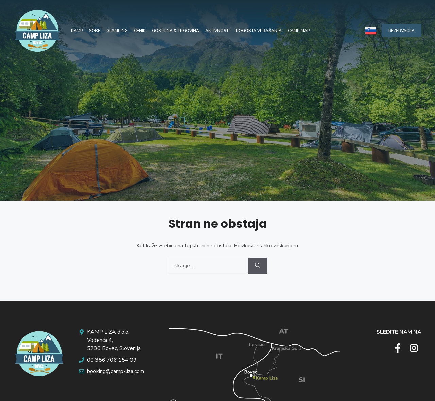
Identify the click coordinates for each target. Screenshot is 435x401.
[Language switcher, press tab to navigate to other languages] (370, 30)
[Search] (257, 266)
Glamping (117, 30)
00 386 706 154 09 (112, 360)
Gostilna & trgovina (175, 30)
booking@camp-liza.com (115, 371)
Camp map (299, 30)
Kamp (77, 30)
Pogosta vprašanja (259, 30)
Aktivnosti (217, 30)
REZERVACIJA (401, 30)
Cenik (140, 30)
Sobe (94, 30)
